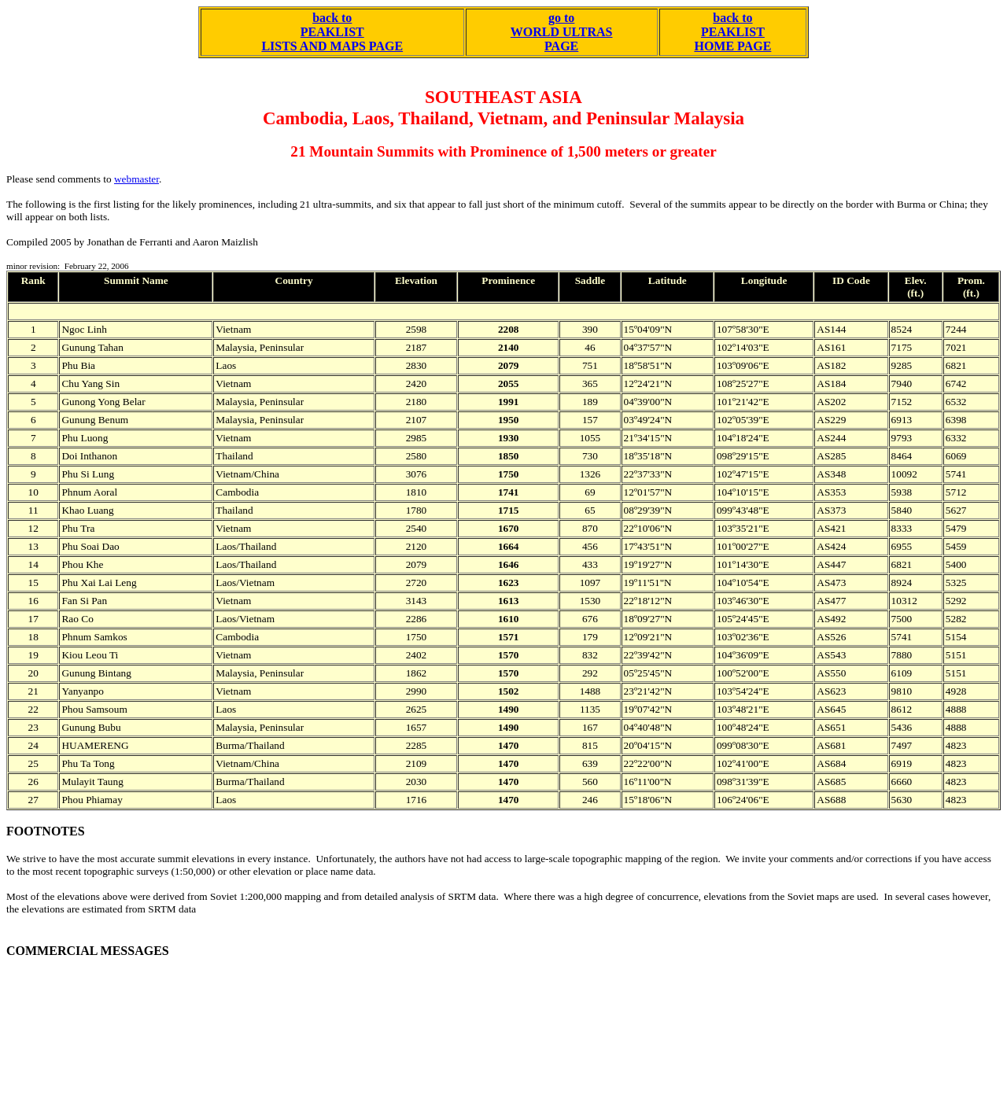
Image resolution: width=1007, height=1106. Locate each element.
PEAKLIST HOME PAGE (732, 39)
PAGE (561, 46)
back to (732, 17)
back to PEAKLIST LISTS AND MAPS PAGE (332, 32)
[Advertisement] (292, 1029)
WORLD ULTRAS (562, 32)
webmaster (136, 179)
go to (561, 17)
